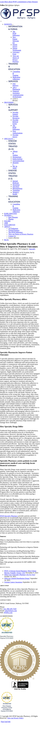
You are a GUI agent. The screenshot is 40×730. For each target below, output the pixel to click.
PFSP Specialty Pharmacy (9, 516)
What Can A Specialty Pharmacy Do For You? (19, 575)
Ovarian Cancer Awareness (13, 582)
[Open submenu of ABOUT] (11, 227)
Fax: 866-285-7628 (9, 609)
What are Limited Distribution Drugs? (17, 578)
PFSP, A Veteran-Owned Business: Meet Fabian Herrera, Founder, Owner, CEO (20, 572)
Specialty (32, 249)
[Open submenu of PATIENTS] (12, 24)
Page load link (5, 721)
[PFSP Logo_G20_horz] (20, 19)
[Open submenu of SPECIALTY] (14, 139)
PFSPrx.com (8, 612)
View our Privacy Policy (15, 718)
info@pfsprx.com (11, 611)
